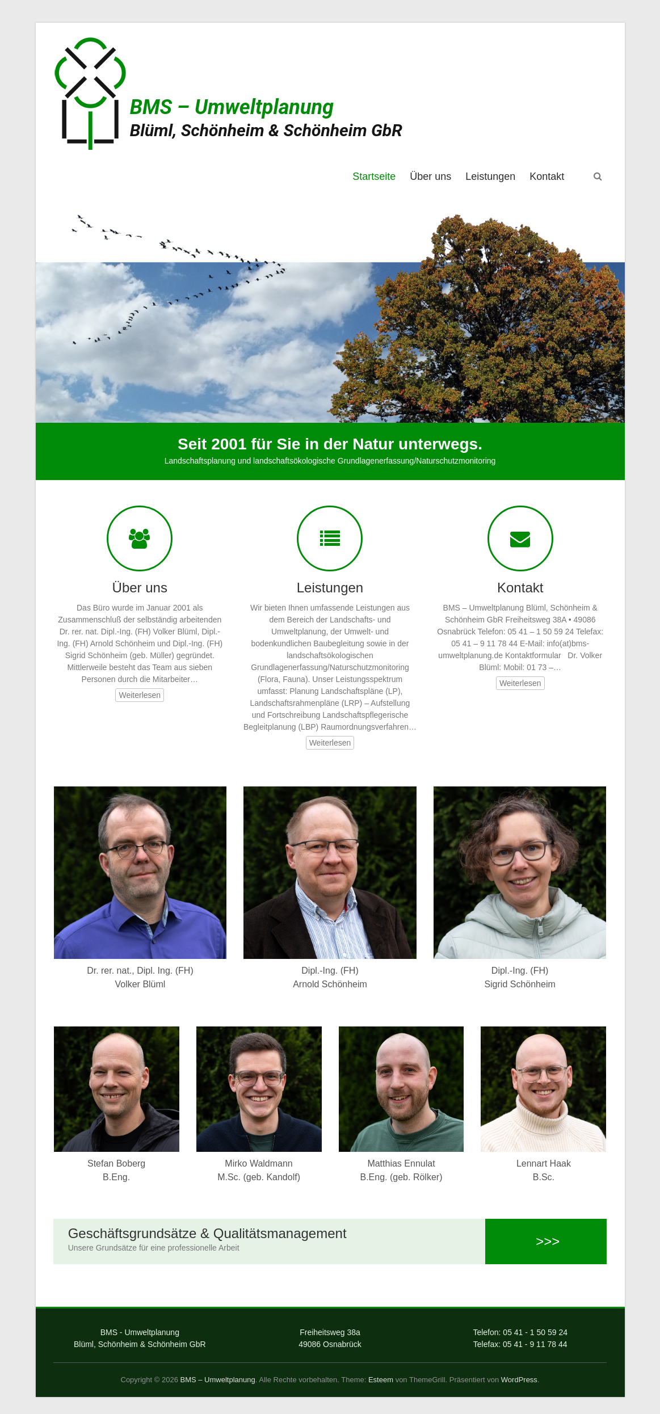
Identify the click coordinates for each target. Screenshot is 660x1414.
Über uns (430, 176)
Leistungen (490, 176)
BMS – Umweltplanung (232, 107)
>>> (546, 1241)
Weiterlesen (140, 695)
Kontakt (546, 176)
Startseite (374, 176)
